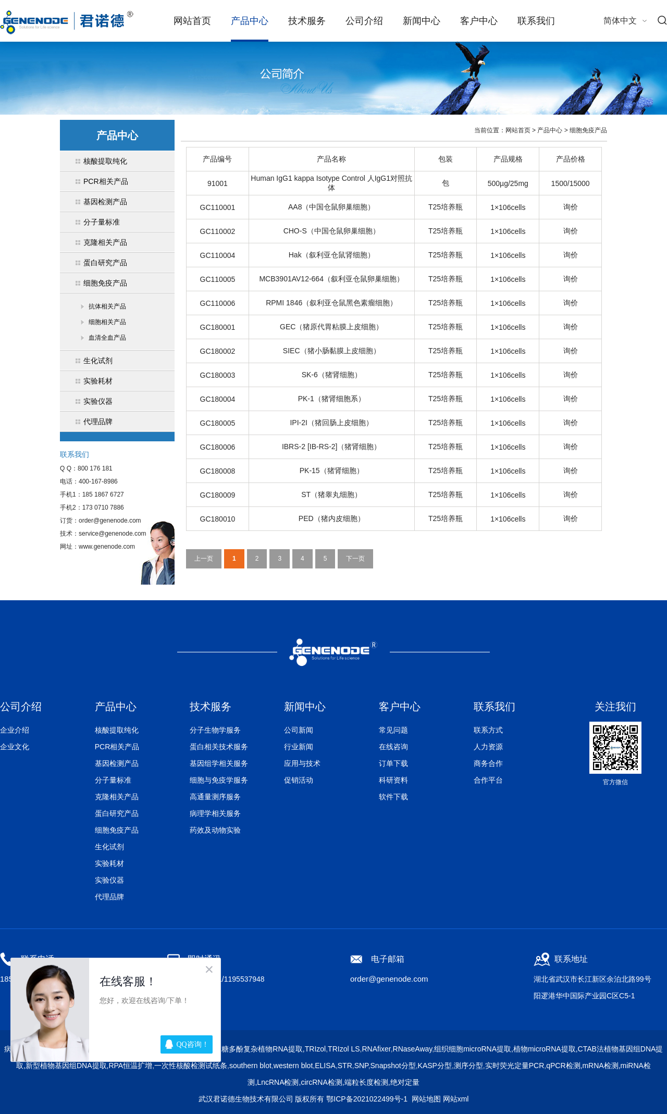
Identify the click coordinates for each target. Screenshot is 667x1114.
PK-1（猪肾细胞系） (331, 398)
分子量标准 (113, 780)
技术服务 (307, 21)
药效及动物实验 (215, 830)
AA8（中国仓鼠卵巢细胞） (331, 207)
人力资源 (488, 746)
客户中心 (479, 21)
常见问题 (393, 730)
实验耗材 (109, 863)
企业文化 (14, 746)
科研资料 (393, 780)
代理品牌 (109, 897)
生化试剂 (109, 847)
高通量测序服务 (215, 797)
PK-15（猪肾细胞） (332, 470)
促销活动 (298, 780)
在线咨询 (393, 746)
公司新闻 (298, 730)
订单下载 (393, 763)
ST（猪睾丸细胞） (331, 494)
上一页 (203, 558)
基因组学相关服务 (219, 763)
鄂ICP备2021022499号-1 (366, 1099)
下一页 (355, 558)
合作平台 (488, 780)
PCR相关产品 (117, 746)
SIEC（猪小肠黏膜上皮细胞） (331, 350)
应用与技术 (302, 763)
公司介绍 (364, 21)
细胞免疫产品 (588, 130)
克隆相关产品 (117, 797)
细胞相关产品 (107, 322)
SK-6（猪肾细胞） (332, 374)
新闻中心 (421, 21)
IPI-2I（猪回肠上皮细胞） (331, 422)
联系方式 (488, 730)
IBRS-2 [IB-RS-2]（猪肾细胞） (331, 446)
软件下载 (393, 797)
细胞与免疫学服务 (219, 780)
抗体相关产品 (107, 306)
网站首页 (192, 21)
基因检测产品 (117, 763)
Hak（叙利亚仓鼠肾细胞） (332, 255)
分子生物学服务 (215, 730)
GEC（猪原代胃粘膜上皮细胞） (331, 327)
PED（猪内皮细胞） (332, 518)
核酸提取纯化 (117, 730)
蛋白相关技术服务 (219, 746)
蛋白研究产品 (117, 813)
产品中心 (249, 21)
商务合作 (488, 763)
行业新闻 (298, 746)
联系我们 (536, 21)
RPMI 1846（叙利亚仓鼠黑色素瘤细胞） (331, 303)
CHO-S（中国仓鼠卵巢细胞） (331, 231)
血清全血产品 (107, 337)
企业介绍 (14, 730)
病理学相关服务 (215, 813)
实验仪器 (109, 880)
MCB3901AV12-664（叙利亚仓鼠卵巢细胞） (331, 279)
